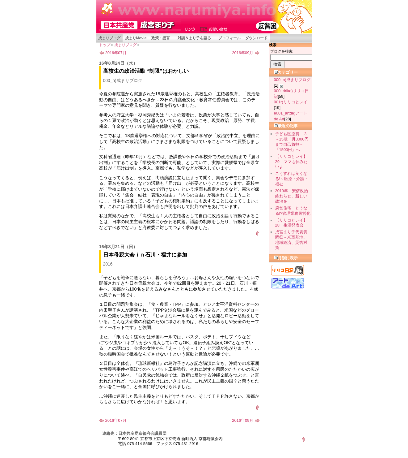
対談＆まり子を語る (194, 38)
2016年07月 (116, 52)
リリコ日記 (287, 270)
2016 (108, 263)
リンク (190, 29)
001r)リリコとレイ (290, 102)
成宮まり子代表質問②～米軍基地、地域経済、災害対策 (291, 240)
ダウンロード (256, 38)
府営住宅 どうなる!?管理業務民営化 (293, 211)
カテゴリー (286, 72)
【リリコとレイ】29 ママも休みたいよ (291, 161)
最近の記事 (286, 125)
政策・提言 (160, 38)
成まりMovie (136, 38)
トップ (104, 45)
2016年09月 (242, 52)
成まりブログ (109, 38)
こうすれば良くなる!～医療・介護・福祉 (292, 178)
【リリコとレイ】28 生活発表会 (291, 223)
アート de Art (287, 283)
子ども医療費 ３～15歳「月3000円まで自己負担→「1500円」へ (292, 142)
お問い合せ (212, 29)
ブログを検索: (281, 51)
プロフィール (229, 38)
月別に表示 (286, 258)
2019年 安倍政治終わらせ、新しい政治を (291, 196)
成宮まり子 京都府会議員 (140, 25)
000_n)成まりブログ (122, 80)
